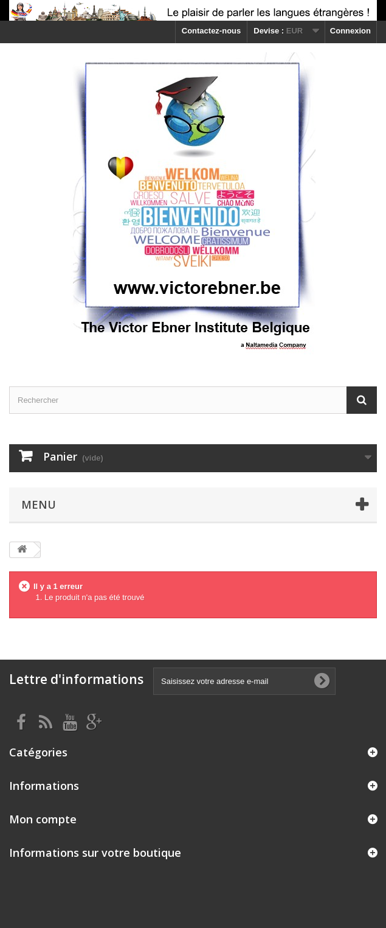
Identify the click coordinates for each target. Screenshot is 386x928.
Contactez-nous (211, 30)
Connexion (350, 30)
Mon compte (43, 819)
